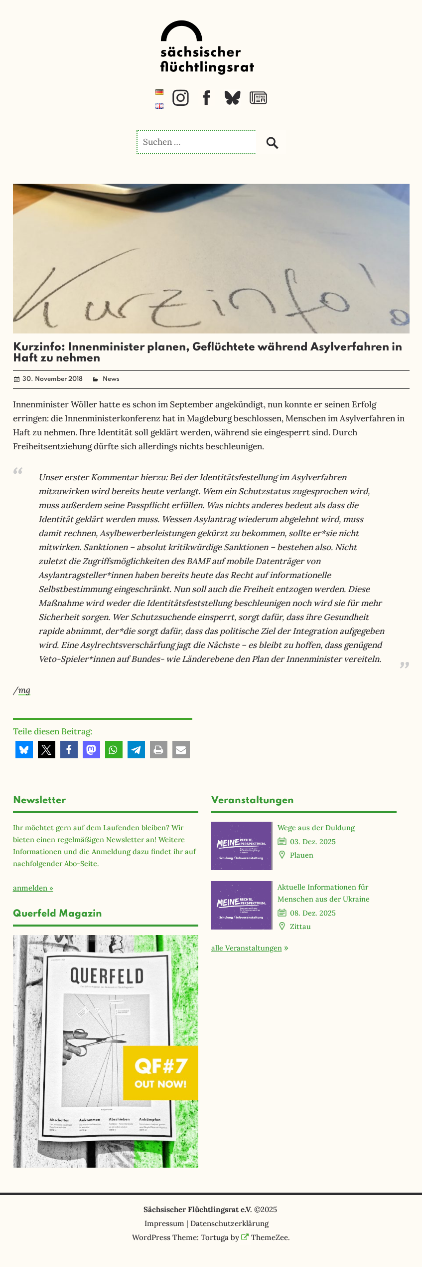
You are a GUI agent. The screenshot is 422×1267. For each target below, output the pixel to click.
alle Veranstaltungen (246, 947)
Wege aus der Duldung (316, 827)
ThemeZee (264, 1237)
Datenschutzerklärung (229, 1223)
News (111, 379)
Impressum (164, 1223)
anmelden (30, 888)
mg (24, 689)
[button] (24, 749)
